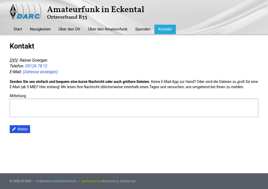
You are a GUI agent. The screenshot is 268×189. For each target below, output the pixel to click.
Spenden (142, 29)
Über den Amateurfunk (107, 29)
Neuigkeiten (40, 29)
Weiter (20, 129)
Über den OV (69, 29)
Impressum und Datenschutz (56, 181)
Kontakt (165, 29)
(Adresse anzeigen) (40, 71)
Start (18, 29)
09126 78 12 (36, 66)
